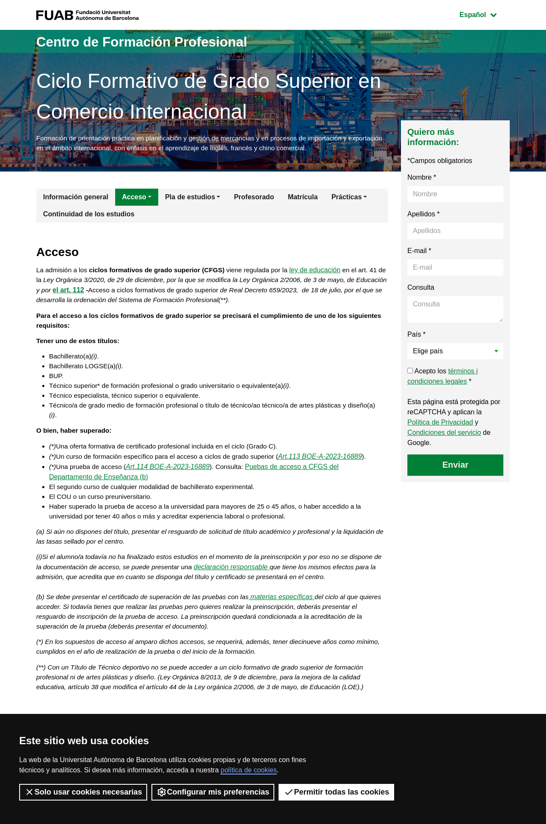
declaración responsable (248, 593)
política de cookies (249, 770)
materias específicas (291, 624)
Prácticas (346, 198)
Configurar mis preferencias (213, 792)
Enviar (455, 466)
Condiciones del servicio (444, 434)
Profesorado (254, 198)
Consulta (420, 289)
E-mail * (419, 252)
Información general (75, 198)
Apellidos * (423, 215)
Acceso (134, 198)
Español (484, 13)
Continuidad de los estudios (88, 215)
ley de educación (325, 272)
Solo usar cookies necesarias (83, 792)
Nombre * (421, 179)
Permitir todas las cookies (336, 792)
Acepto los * (442, 378)
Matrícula (303, 198)
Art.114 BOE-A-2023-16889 (171, 488)
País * (416, 336)
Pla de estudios (190, 198)
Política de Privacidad (440, 424)
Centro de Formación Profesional (157, 41)
